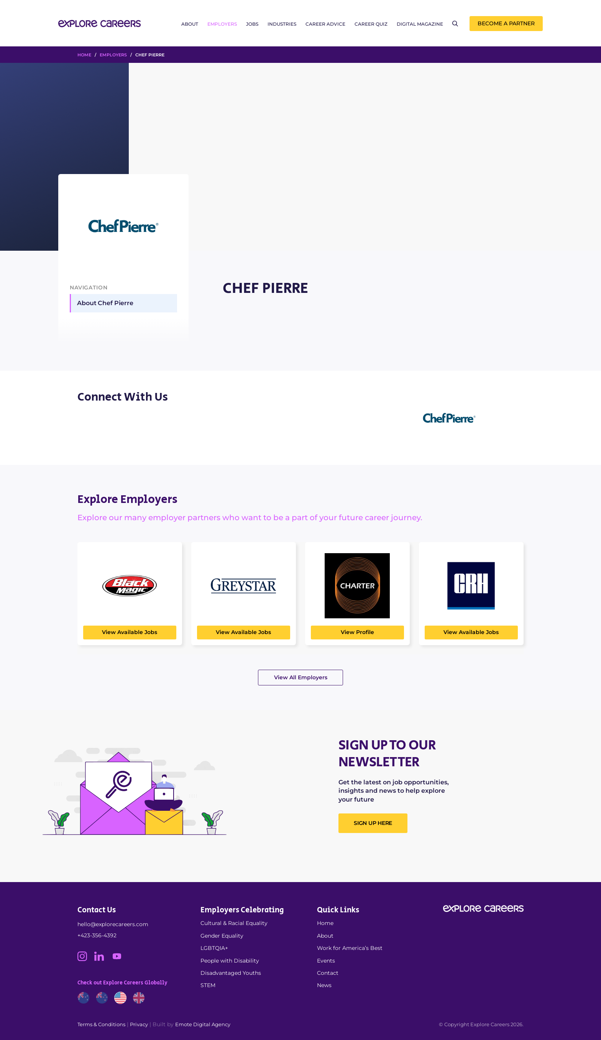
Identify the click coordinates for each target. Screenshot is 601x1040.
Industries (282, 24)
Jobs (252, 24)
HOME (84, 55)
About (189, 24)
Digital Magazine (420, 24)
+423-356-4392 (97, 935)
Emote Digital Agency (202, 1024)
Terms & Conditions (101, 1024)
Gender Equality (221, 935)
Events (326, 960)
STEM (207, 985)
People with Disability (229, 960)
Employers (222, 24)
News (324, 985)
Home (325, 923)
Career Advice (325, 24)
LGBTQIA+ (214, 948)
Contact (327, 972)
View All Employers (300, 677)
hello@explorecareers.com (112, 924)
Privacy (139, 1024)
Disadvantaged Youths (230, 972)
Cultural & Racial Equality (234, 923)
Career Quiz (371, 24)
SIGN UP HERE (373, 823)
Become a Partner (506, 23)
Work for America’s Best (350, 948)
